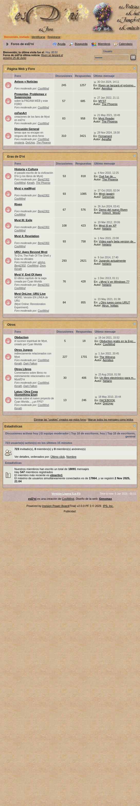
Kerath (30, 182)
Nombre (71, 456)
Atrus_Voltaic (110, 305)
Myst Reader (106, 118)
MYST (102, 101)
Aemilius (106, 88)
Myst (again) (107, 193)
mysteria (19, 142)
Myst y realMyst (24, 188)
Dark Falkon (30, 363)
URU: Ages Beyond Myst (31, 251)
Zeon (43, 265)
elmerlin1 (56, 475)
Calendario (126, 43)
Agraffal (106, 139)
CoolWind (43, 88)
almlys (41, 262)
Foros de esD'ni (22, 44)
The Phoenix (110, 104)
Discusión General (26, 128)
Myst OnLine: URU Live (30, 293)
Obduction (21, 337)
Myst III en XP (107, 225)
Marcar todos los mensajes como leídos (110, 419)
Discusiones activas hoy (21, 433)
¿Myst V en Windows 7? (114, 281)
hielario (106, 228)
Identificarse (38, 37)
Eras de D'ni (16, 156)
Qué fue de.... (107, 176)
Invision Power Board (55, 505)
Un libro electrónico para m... (117, 377)
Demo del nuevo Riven (113, 209)
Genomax (108, 196)
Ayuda (62, 43)
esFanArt (20, 113)
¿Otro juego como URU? (114, 302)
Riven (18, 204)
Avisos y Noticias (26, 81)
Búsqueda (81, 43)
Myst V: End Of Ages (28, 274)
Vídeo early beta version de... (117, 241)
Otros (11, 325)
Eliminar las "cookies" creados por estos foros (60, 419)
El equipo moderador (55, 433)
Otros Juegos (23, 349)
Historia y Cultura (26, 169)
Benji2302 (43, 179)
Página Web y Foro (21, 69)
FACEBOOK (107, 400)
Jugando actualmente (112, 260)
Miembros (104, 43)
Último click (58, 456)
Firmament (105, 136)
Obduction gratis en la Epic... (117, 341)
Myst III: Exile (23, 220)
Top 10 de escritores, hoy (88, 433)
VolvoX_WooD (111, 212)
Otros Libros (22, 369)
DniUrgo (30, 142)
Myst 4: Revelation (26, 236)
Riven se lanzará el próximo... (117, 85)
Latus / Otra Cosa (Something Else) (26, 393)
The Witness (107, 357)
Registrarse (54, 37)
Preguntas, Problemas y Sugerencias (30, 96)
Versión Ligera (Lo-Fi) (65, 493)
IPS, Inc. (108, 505)
